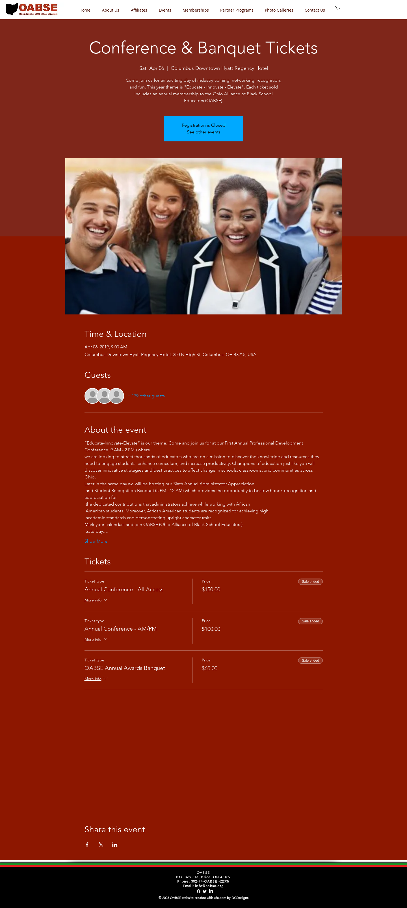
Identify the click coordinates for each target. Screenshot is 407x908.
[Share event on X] (101, 844)
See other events (203, 132)
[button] (166, 10)
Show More (96, 541)
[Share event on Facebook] (87, 844)
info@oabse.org (209, 886)
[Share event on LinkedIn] (115, 844)
